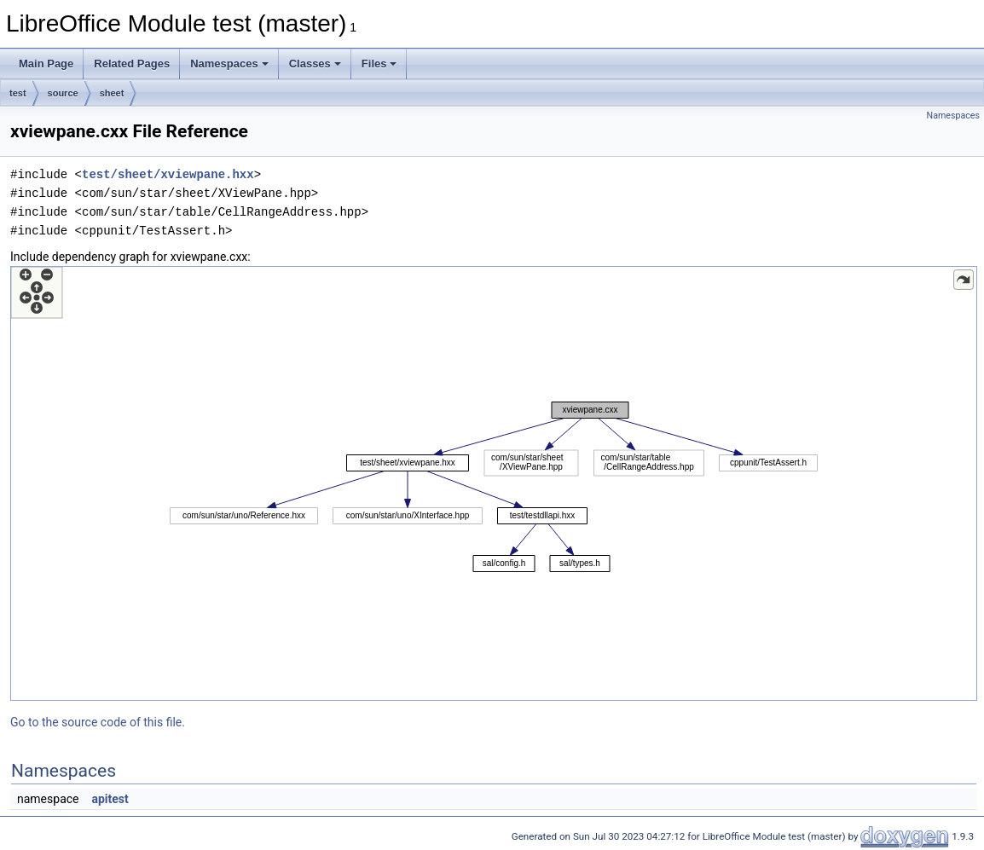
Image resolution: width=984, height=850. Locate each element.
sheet (112, 93)
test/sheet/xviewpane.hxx (168, 174)
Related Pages (132, 63)
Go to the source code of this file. (97, 722)
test (17, 93)
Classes (315, 63)
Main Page (46, 63)
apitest (109, 799)
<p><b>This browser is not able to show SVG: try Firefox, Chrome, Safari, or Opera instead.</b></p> (493, 483)
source (63, 93)
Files (379, 63)
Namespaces (229, 63)
